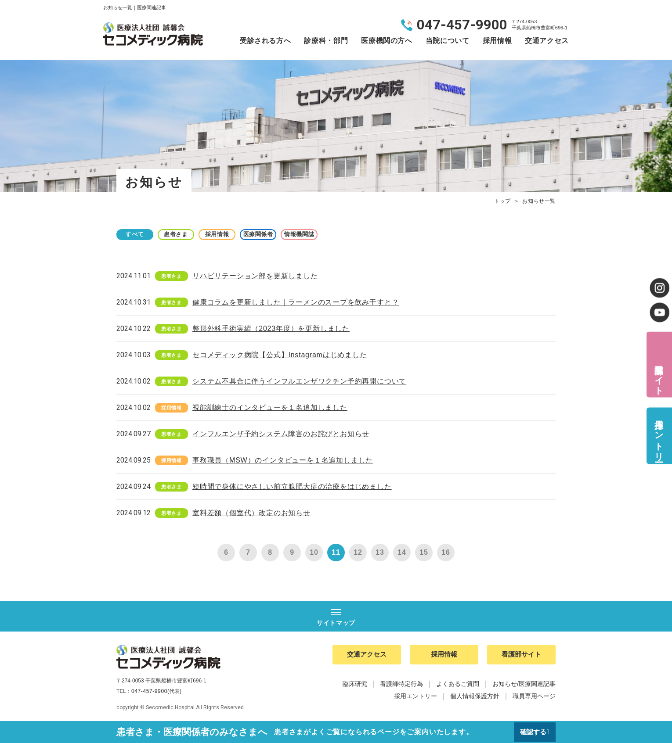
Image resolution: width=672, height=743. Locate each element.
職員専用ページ (534, 697)
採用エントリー (659, 435)
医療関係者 (283, 233)
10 (314, 552)
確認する (532, 732)
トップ (502, 201)
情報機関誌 (331, 233)
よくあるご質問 (457, 685)
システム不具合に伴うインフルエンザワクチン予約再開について (299, 381)
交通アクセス (547, 40)
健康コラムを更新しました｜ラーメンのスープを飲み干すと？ (295, 302)
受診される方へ (265, 40)
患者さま (187, 233)
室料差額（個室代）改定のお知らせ (251, 513)
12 (358, 552)
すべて (138, 233)
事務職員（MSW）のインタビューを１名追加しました (282, 460)
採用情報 (497, 40)
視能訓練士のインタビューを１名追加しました (269, 407)
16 (445, 552)
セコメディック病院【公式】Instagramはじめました (279, 355)
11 (336, 552)
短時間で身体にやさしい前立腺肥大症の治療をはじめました (292, 486)
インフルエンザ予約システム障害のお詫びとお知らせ (280, 434)
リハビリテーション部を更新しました (255, 276)
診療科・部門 (326, 40)
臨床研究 (355, 685)
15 (423, 552)
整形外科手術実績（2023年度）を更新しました (271, 328)
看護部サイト (659, 374)
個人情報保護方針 (474, 697)
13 (380, 552)
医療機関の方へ (386, 40)
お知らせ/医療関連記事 (524, 685)
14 (401, 552)
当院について (448, 40)
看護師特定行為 (401, 685)
